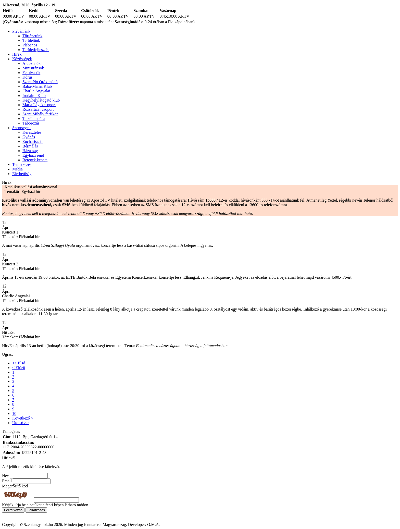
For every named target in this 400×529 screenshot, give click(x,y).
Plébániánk (21, 31)
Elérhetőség (22, 173)
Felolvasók (31, 72)
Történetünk (32, 36)
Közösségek (22, 59)
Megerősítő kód (15, 486)
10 (14, 413)
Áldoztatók (31, 63)
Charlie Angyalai (36, 91)
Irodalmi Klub (34, 95)
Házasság (30, 151)
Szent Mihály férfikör (40, 114)
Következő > (22, 418)
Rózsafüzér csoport (38, 109)
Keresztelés (31, 132)
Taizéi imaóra (33, 118)
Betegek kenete (34, 160)
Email (7, 481)
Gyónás (28, 137)
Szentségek (21, 128)
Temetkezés (21, 164)
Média (17, 169)
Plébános (29, 45)
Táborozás (31, 123)
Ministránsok (33, 68)
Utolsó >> (20, 423)
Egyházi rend (33, 155)
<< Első (18, 363)
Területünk (31, 40)
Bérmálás (30, 146)
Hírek (16, 54)
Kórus (27, 77)
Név (5, 475)
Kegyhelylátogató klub (41, 100)
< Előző (18, 367)
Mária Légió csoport (39, 105)
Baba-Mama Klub (37, 86)
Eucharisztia (32, 141)
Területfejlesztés (35, 49)
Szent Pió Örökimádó (40, 82)
